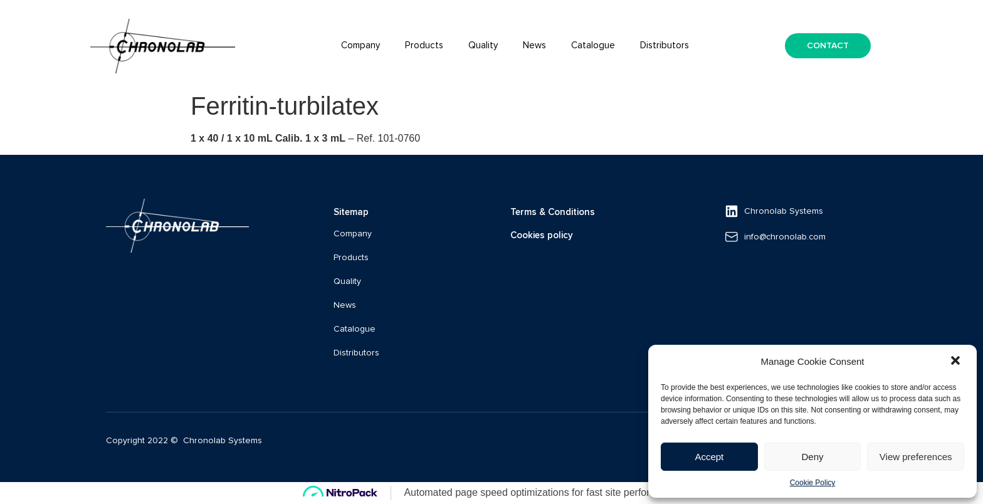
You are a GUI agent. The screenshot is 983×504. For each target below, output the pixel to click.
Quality (483, 45)
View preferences (916, 456)
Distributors (664, 45)
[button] (956, 361)
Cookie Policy (813, 482)
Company (360, 45)
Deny (812, 456)
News (534, 45)
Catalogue (593, 45)
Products (424, 45)
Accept (709, 456)
